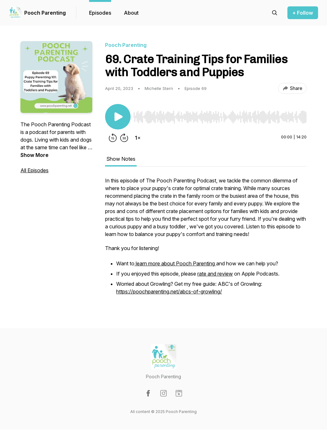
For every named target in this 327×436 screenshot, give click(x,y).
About (131, 13)
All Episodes (34, 170)
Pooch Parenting (45, 13)
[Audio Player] (220, 115)
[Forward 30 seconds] (124, 137)
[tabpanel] (206, 240)
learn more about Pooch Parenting (175, 263)
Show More (34, 155)
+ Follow (303, 13)
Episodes (100, 13)
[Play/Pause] (118, 116)
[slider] (220, 117)
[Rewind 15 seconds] (112, 137)
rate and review (215, 273)
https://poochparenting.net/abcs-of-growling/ (169, 291)
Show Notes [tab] (120, 159)
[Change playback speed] (137, 137)
